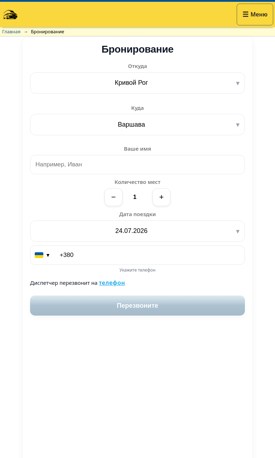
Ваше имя (137, 148)
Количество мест (137, 181)
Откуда (137, 65)
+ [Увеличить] (161, 197)
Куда (137, 107)
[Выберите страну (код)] (43, 255)
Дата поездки (137, 214)
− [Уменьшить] (113, 197)
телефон (112, 283)
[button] (255, 14)
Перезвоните (137, 305)
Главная (11, 31)
